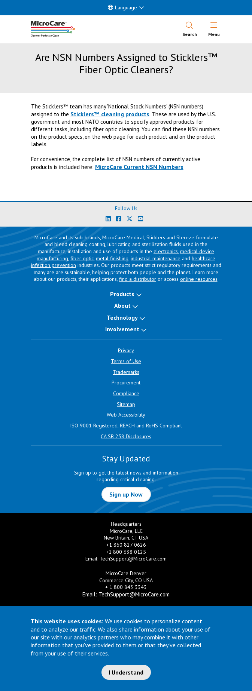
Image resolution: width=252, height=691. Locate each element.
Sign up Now (126, 494)
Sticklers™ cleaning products (109, 114)
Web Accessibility (126, 414)
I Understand (126, 672)
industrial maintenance (155, 258)
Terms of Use (126, 361)
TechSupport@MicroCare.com (133, 558)
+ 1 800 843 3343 (126, 587)
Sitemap (126, 404)
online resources (199, 279)
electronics (166, 251)
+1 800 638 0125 (126, 552)
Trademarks (126, 372)
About (122, 305)
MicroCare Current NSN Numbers (139, 167)
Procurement (126, 382)
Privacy (126, 350)
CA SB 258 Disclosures (126, 436)
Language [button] (122, 7)
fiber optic (82, 258)
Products (122, 294)
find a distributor (137, 279)
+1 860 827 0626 (126, 544)
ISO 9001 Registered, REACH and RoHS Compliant (126, 425)
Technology (122, 317)
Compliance (126, 393)
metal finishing (112, 258)
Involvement (122, 329)
